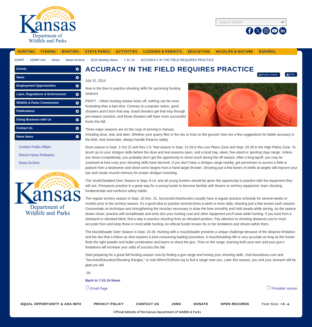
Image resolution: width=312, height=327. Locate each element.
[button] (48, 69)
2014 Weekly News (104, 60)
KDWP (19, 60)
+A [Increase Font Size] (282, 304)
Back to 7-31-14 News (102, 280)
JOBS (176, 304)
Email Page (96, 288)
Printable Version (282, 288)
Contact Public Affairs (35, 147)
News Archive (75, 60)
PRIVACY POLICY (109, 304)
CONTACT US (147, 304)
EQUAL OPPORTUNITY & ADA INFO (51, 304)
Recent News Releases (36, 155)
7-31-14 (129, 60)
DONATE (201, 304)
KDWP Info (38, 60)
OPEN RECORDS (235, 304)
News (56, 60)
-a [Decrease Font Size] (288, 304)
